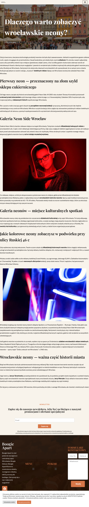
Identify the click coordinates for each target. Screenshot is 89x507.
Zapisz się (44, 426)
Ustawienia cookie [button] (9, 502)
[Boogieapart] (4, 2)
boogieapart (12, 42)
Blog (16, 12)
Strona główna (9, 12)
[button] (33, 469)
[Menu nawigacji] (85, 2)
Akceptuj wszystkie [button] (24, 502)
